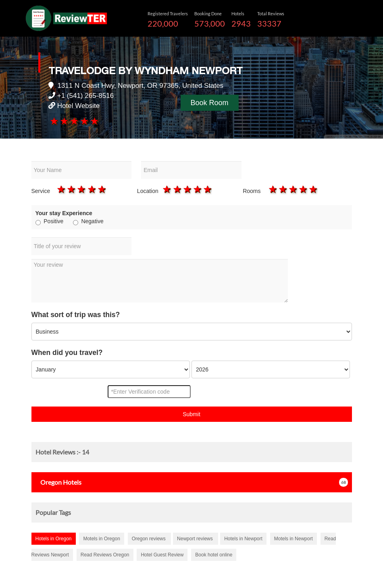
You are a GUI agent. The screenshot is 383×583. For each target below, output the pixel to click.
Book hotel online (213, 555)
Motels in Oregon (101, 539)
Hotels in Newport (243, 539)
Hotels (58, 482)
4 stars (84, 121)
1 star (53, 121)
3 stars (74, 121)
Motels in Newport (293, 539)
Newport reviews (195, 539)
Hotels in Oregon (53, 539)
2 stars (63, 121)
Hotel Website (78, 106)
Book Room (210, 103)
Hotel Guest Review (162, 555)
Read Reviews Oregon (105, 555)
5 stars (94, 121)
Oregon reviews (149, 539)
